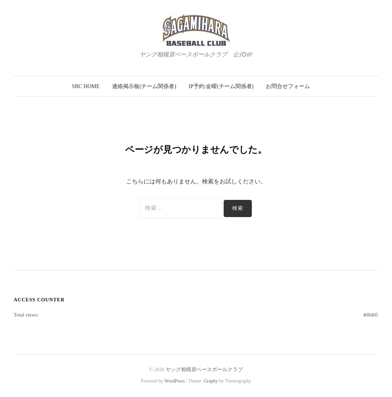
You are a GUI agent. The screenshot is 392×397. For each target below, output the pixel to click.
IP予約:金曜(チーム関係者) (221, 86)
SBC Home (86, 86)
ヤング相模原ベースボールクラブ (204, 369)
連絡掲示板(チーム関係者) (144, 86)
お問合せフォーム (288, 86)
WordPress (174, 381)
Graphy (211, 381)
